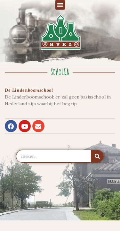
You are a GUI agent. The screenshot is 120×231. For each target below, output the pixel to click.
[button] (60, 5)
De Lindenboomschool (29, 90)
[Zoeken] (97, 156)
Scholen (60, 72)
